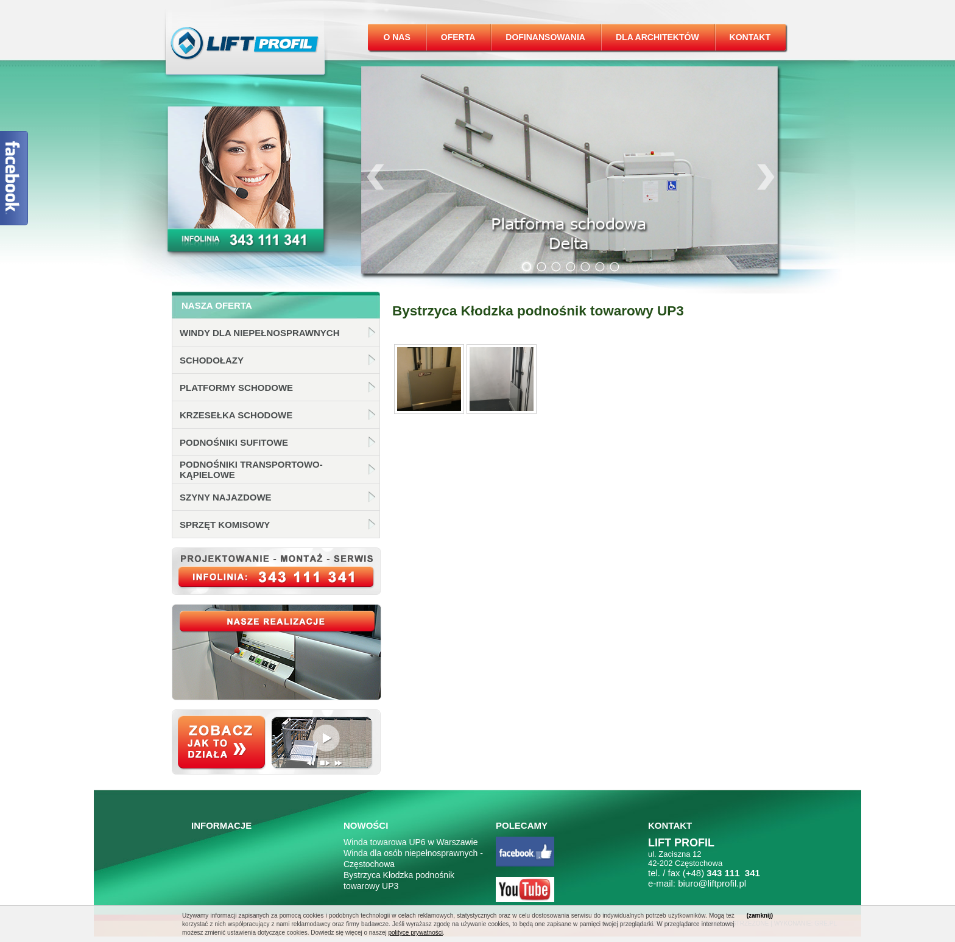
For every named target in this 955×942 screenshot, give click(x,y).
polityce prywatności (415, 932)
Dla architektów (657, 37)
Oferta (458, 37)
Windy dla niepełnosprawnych (260, 333)
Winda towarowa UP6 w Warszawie (410, 842)
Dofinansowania (545, 37)
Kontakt (750, 37)
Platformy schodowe (236, 387)
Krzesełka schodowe (236, 415)
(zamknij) (760, 915)
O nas (396, 37)
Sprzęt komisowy (225, 524)
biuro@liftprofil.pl (712, 883)
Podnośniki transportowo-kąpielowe (251, 469)
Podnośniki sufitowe (234, 442)
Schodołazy (212, 360)
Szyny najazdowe (226, 497)
